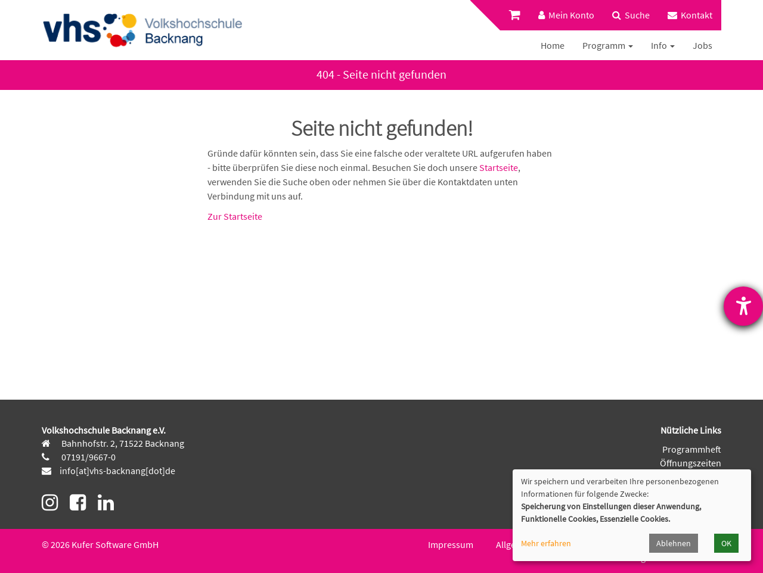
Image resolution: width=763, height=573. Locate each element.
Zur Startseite (234, 216)
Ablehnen (673, 543)
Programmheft (691, 449)
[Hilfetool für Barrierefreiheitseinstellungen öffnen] (743, 306)
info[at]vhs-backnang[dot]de (117, 471)
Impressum (450, 544)
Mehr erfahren (546, 543)
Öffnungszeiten (690, 463)
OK (726, 543)
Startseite (498, 167)
